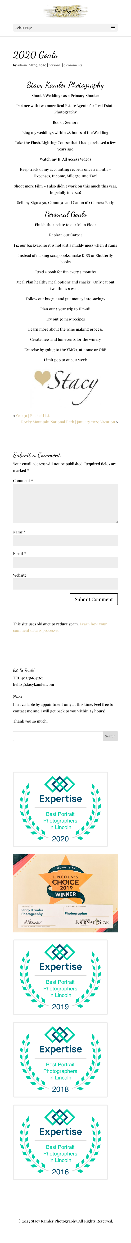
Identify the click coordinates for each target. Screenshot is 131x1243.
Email (19, 553)
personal (55, 65)
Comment (23, 480)
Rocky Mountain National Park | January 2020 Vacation (68, 421)
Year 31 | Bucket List (33, 415)
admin (22, 65)
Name (19, 531)
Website (20, 575)
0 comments (72, 65)
